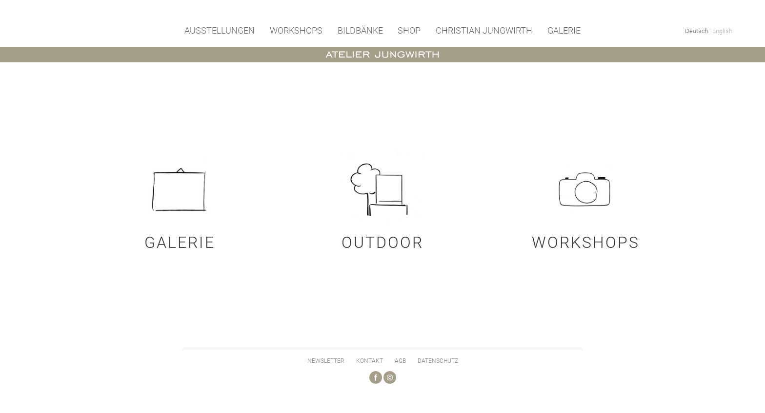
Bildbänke (360, 30)
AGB (400, 360)
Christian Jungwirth (484, 30)
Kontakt (369, 360)
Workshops (296, 30)
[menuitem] (696, 30)
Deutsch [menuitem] (696, 31)
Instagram (389, 377)
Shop (409, 30)
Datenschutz (438, 360)
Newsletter (325, 360)
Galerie (564, 30)
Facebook (375, 377)
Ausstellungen (219, 30)
